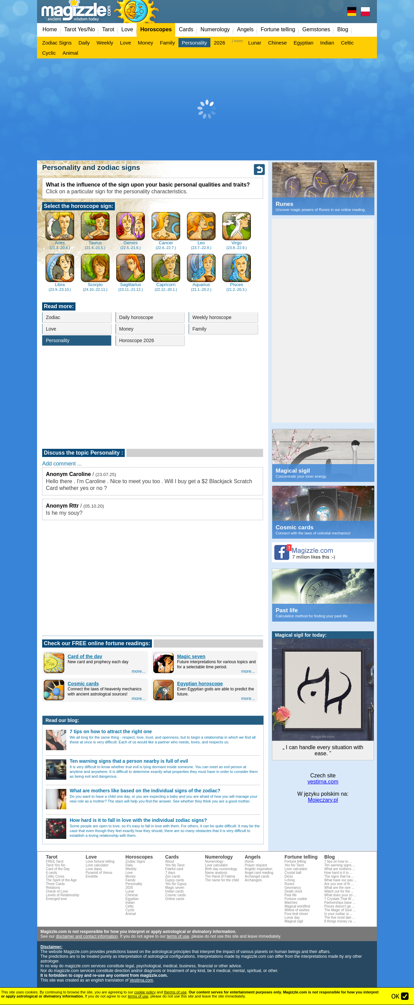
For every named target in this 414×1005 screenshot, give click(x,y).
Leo (201, 231)
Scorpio (95, 273)
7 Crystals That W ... (339, 899)
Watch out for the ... (339, 891)
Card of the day (85, 656)
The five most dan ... (339, 917)
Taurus (95, 231)
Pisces (236, 273)
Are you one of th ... (339, 884)
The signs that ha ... (339, 876)
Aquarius (201, 273)
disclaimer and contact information (87, 936)
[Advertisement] (207, 109)
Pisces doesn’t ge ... (339, 906)
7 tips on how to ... (338, 861)
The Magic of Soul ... (340, 910)
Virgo (236, 231)
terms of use (178, 936)
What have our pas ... (340, 880)
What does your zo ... (340, 895)
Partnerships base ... (340, 902)
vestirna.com (323, 781)
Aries (60, 231)
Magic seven (191, 656)
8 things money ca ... (340, 921)
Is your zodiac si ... (338, 914)
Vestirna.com (141, 980)
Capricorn (166, 273)
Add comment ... (62, 463)
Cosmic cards (83, 683)
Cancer (166, 231)
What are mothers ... (339, 869)
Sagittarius (130, 273)
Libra (60, 273)
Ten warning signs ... (339, 865)
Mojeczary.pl (323, 800)
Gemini (130, 231)
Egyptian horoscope (200, 683)
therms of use (175, 992)
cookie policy (145, 992)
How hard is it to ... (338, 873)
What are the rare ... (339, 887)
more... (138, 671)
